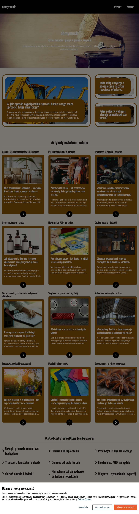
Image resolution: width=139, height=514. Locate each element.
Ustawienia (83, 507)
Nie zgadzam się (102, 507)
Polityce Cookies (84, 499)
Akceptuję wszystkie (125, 507)
